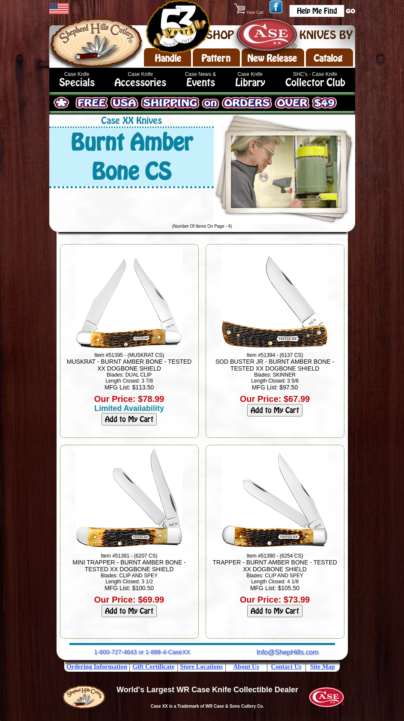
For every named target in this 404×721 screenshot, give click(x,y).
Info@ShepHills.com (287, 652)
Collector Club (315, 82)
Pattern (215, 58)
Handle (168, 58)
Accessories (140, 82)
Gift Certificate (153, 666)
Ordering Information (96, 666)
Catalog (328, 58)
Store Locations (201, 666)
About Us (246, 666)
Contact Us (286, 666)
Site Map (322, 666)
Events (200, 82)
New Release (272, 58)
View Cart (249, 12)
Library (250, 82)
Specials (77, 82)
